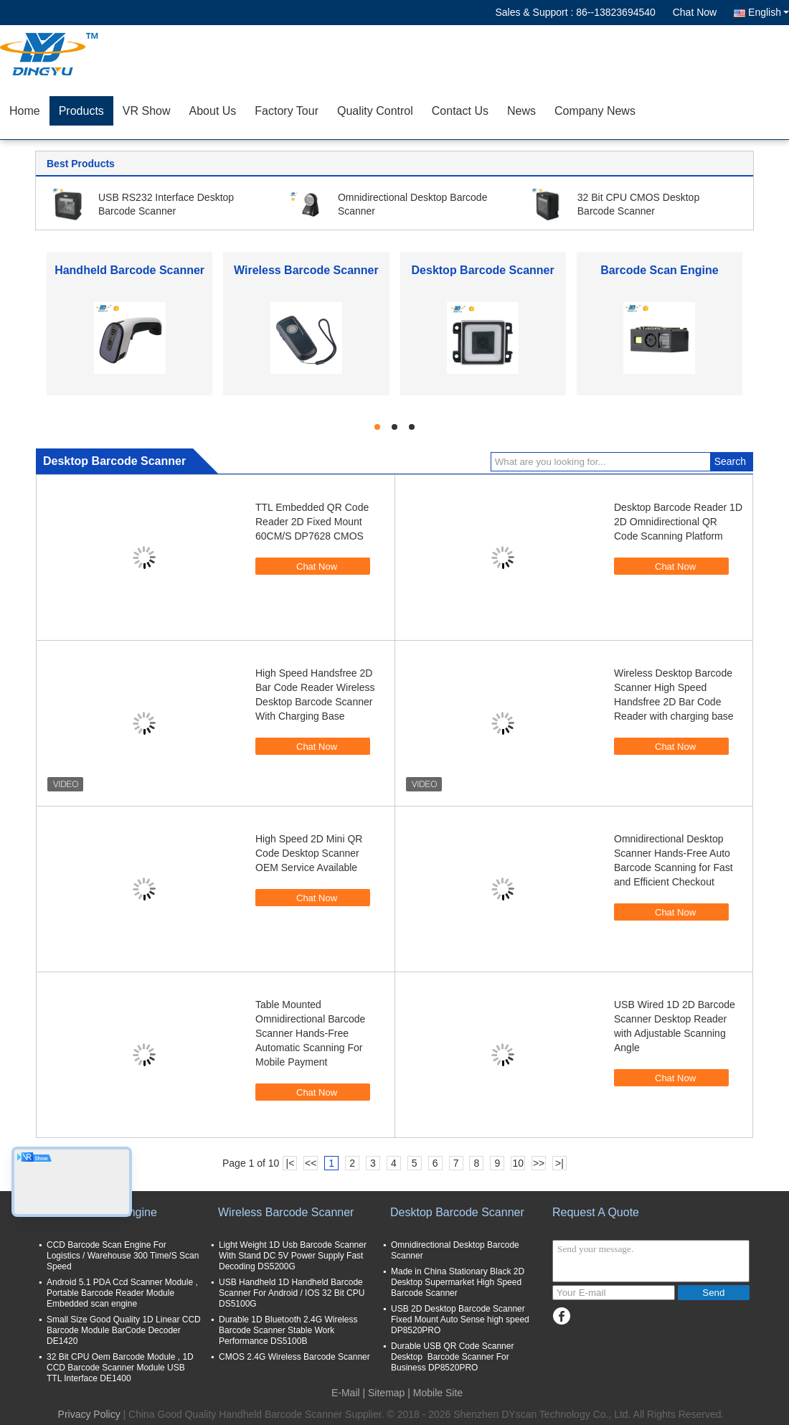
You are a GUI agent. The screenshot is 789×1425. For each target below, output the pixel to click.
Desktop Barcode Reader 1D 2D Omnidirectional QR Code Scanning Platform (678, 522)
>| (559, 1163)
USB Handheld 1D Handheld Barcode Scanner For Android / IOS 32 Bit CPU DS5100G (291, 1293)
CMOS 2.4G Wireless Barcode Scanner (294, 1357)
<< (310, 1163)
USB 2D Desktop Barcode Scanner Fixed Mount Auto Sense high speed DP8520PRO (460, 1319)
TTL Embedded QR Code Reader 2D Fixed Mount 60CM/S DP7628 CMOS (312, 522)
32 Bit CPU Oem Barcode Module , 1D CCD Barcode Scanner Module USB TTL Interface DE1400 (120, 1367)
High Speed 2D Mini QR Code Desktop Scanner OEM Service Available (308, 853)
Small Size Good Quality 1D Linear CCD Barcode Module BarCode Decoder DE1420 (124, 1330)
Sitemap (386, 1392)
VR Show (147, 111)
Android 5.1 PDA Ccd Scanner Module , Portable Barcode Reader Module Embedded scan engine (122, 1293)
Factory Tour (286, 111)
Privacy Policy (89, 1414)
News (521, 111)
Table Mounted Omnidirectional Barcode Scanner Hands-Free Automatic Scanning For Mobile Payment (310, 1033)
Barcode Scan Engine (659, 270)
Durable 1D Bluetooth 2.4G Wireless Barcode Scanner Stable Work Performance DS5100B (288, 1330)
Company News (595, 111)
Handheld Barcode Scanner (129, 270)
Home (24, 111)
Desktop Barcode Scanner (483, 270)
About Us (213, 111)
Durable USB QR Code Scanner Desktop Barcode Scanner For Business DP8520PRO (452, 1357)
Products (81, 111)
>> (538, 1163)
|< (290, 1163)
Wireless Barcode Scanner (306, 270)
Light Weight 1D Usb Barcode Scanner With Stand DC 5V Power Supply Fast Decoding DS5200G (293, 1255)
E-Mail (345, 1392)
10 (518, 1163)
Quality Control (375, 111)
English (768, 12)
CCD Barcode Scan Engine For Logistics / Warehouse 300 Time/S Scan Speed (123, 1255)
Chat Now (695, 12)
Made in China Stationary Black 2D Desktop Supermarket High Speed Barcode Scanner (457, 1282)
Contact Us (460, 111)
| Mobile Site (435, 1392)
